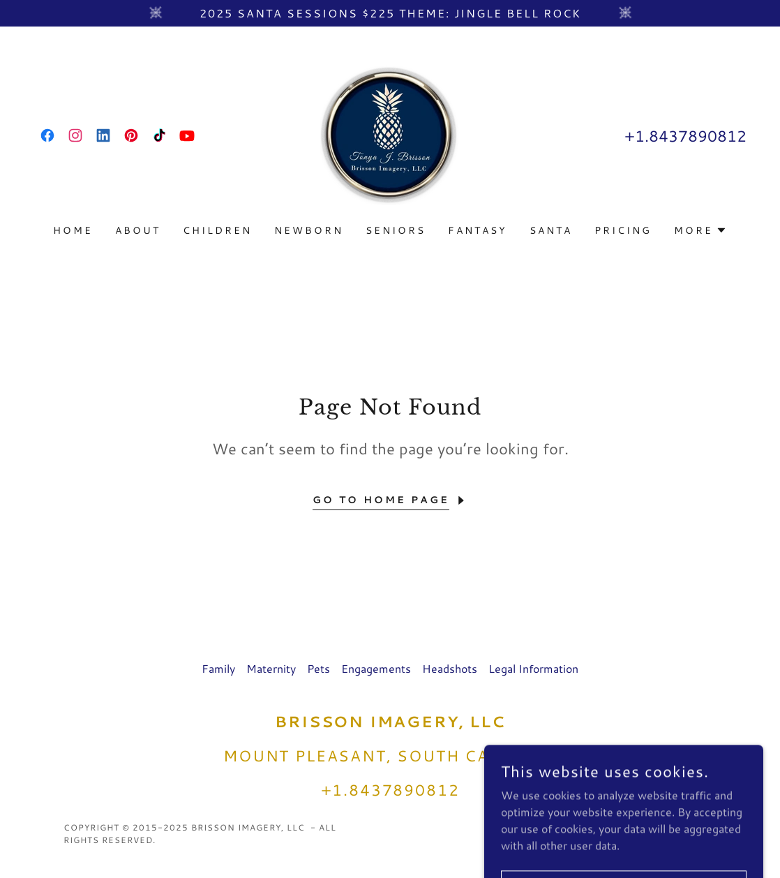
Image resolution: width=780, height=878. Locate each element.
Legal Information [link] (533, 668)
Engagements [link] (376, 668)
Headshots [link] (449, 668)
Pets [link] (318, 668)
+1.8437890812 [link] (685, 136)
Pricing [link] (623, 230)
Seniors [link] (396, 230)
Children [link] (217, 230)
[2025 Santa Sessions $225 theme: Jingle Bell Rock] (390, 13)
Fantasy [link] (477, 230)
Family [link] (218, 668)
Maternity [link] (271, 668)
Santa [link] (551, 230)
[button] (700, 230)
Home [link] (73, 230)
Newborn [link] (308, 230)
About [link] (137, 230)
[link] (47, 135)
